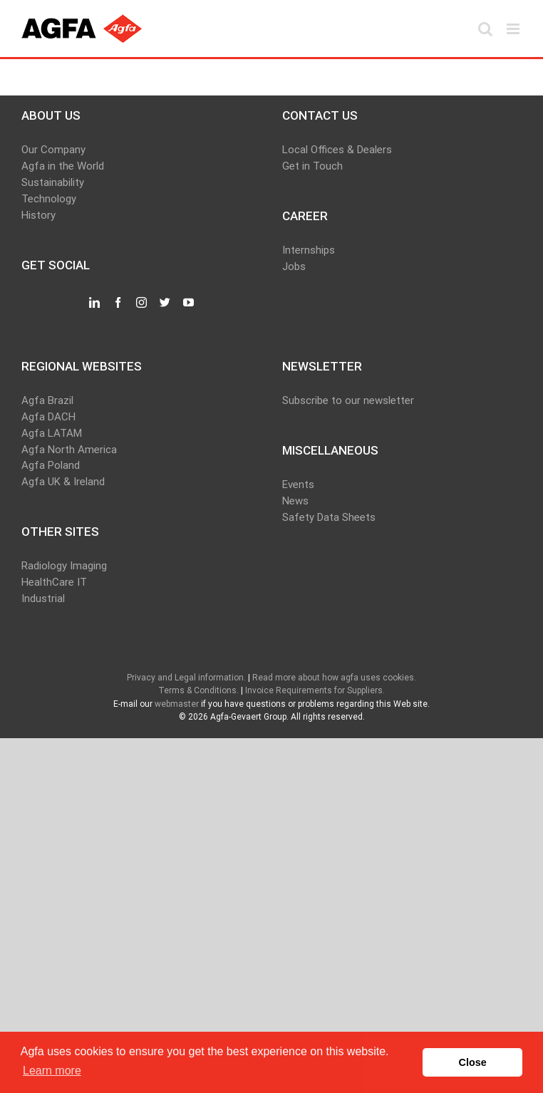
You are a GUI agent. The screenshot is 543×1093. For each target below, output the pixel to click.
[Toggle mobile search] (485, 28)
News (295, 500)
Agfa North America (69, 449)
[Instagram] (141, 302)
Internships (308, 250)
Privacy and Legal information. (186, 678)
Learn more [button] (52, 1070)
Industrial (43, 598)
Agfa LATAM (51, 433)
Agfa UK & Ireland (63, 481)
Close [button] (473, 1062)
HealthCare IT (54, 582)
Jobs (294, 266)
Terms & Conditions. (198, 690)
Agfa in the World (62, 166)
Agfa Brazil (47, 400)
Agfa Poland (50, 465)
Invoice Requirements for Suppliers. (315, 690)
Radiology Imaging (64, 565)
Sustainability (52, 182)
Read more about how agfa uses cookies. (334, 678)
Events (298, 484)
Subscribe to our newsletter (348, 400)
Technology (48, 198)
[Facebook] (118, 302)
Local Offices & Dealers (337, 149)
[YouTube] (188, 302)
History (38, 215)
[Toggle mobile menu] (514, 28)
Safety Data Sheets (329, 517)
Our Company (53, 149)
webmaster (177, 704)
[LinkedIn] (94, 302)
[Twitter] (165, 302)
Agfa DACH (48, 416)
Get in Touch (312, 166)
